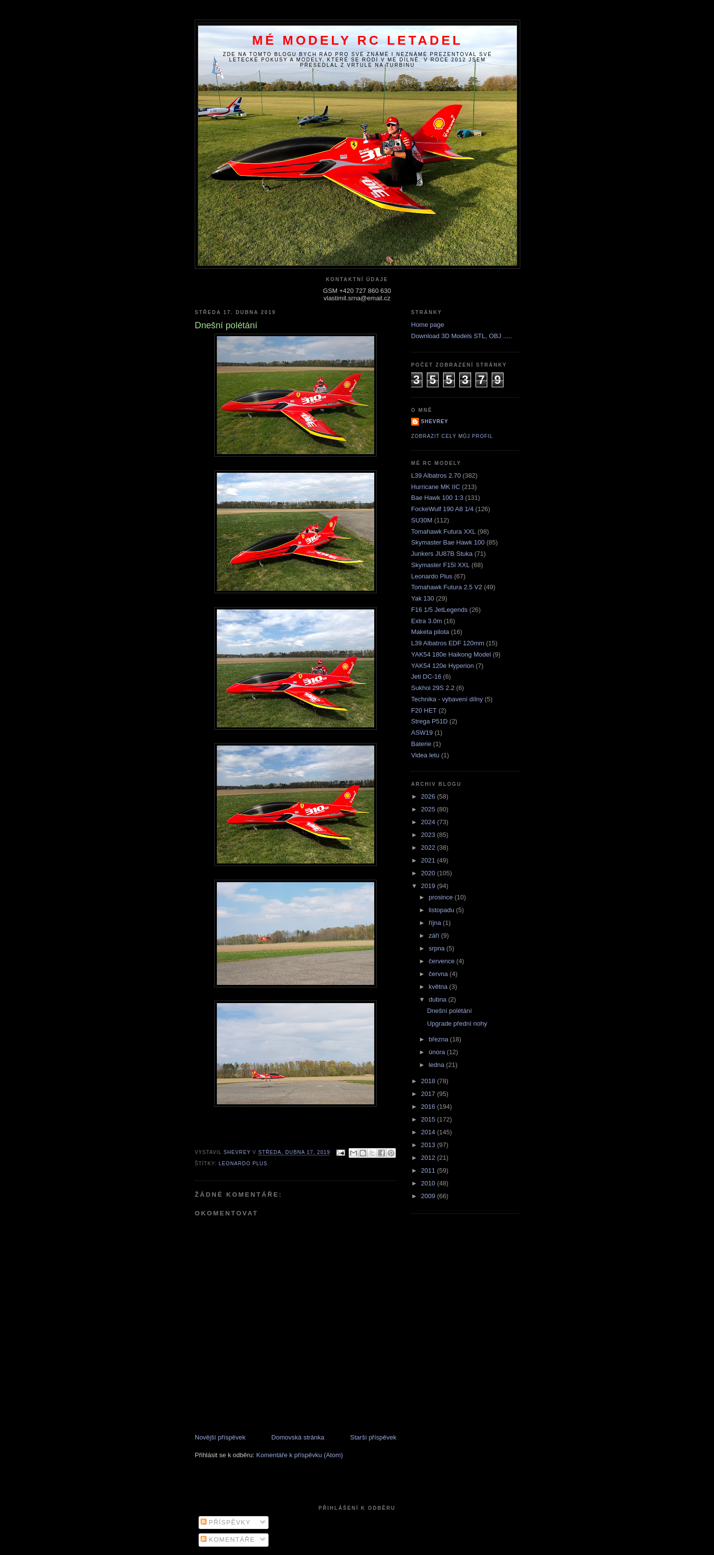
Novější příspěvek (220, 1437)
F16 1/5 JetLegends (439, 609)
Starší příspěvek (373, 1437)
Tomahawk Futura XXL (443, 531)
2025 (429, 809)
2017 (429, 1093)
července (442, 961)
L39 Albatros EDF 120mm (447, 643)
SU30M (421, 520)
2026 (429, 796)
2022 (429, 847)
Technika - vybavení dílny (447, 699)
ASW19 (422, 732)
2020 (429, 873)
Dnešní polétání (449, 1010)
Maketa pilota (430, 631)
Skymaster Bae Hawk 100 (448, 542)
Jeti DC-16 (426, 676)
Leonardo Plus (243, 1163)
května (439, 986)
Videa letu (425, 755)
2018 (429, 1081)
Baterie (421, 744)
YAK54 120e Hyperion (442, 665)
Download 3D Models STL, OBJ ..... (461, 336)
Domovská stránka (298, 1437)
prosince (442, 897)
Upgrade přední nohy (457, 1023)
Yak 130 (422, 598)
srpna (437, 948)
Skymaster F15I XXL (440, 565)
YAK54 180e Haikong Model (451, 654)
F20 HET (424, 710)
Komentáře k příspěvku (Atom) (299, 1455)
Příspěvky (226, 1522)
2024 (429, 822)
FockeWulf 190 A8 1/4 (442, 509)
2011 (429, 1170)
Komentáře (228, 1539)
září (435, 935)
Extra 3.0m (426, 621)
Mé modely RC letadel (357, 40)
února (438, 1052)
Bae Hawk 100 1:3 (437, 497)
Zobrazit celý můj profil (452, 436)
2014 (429, 1132)
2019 (429, 886)
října (436, 922)
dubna (438, 999)
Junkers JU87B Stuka (442, 553)
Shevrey (434, 421)
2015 (429, 1119)
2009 (429, 1196)
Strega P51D (429, 721)
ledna (437, 1064)
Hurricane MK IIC (435, 486)
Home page (427, 324)
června (439, 974)
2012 (429, 1157)
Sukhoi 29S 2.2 (432, 687)
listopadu (442, 910)
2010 (429, 1183)
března (439, 1039)
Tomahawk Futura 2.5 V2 (446, 587)
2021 (429, 860)
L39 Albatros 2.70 (436, 475)
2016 (429, 1106)
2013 (429, 1145)
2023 (429, 834)
